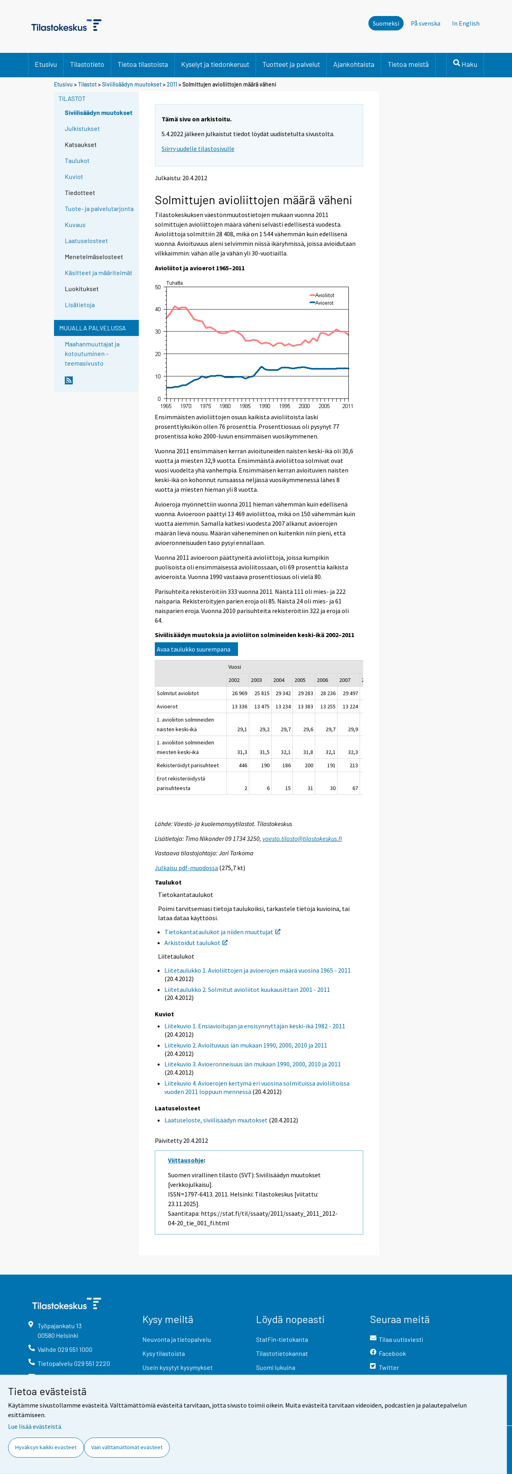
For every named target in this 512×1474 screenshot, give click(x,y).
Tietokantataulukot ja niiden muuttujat (222, 932)
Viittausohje (186, 1160)
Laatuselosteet (86, 240)
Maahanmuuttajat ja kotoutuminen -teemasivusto (92, 353)
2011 (172, 84)
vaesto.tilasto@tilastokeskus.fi (302, 839)
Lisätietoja (80, 304)
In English (466, 23)
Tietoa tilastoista (143, 64)
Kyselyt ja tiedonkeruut (215, 64)
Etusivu (46, 64)
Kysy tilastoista (163, 1353)
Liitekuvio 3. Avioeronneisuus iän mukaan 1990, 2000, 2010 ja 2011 (252, 1064)
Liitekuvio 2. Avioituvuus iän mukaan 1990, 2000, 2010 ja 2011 (245, 1045)
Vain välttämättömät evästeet (126, 1447)
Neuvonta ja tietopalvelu (176, 1339)
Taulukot (77, 160)
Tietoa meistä (408, 64)
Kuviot (74, 176)
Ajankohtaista (353, 64)
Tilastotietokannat (282, 1353)
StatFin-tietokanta (282, 1339)
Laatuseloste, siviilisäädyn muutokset (216, 1120)
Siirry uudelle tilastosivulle (198, 149)
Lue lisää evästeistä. (35, 1426)
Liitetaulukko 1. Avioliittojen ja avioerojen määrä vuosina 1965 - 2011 (257, 970)
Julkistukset (82, 128)
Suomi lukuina (275, 1367)
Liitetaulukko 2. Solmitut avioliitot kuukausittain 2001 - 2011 (247, 989)
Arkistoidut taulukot (196, 943)
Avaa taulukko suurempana (193, 649)
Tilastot (87, 84)
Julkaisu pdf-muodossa (186, 868)
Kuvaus (75, 224)
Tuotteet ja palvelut (291, 64)
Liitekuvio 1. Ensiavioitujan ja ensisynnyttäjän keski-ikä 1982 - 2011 (254, 1026)
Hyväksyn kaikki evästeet (45, 1447)
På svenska (425, 23)
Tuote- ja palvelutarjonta (99, 208)
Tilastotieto (87, 64)
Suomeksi (386, 23)
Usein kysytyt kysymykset (177, 1367)
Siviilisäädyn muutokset (132, 84)
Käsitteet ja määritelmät (98, 272)
